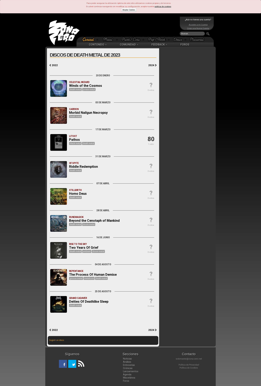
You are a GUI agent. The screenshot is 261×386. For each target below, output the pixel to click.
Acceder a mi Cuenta (198, 24)
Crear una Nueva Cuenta (198, 28)
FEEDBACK (159, 44)
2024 (152, 65)
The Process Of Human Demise (93, 274)
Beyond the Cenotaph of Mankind (94, 220)
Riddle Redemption (83, 166)
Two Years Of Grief (83, 247)
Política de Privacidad (189, 365)
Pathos (74, 139)
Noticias (127, 358)
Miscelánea (129, 377)
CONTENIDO (98, 44)
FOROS (184, 44)
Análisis (127, 362)
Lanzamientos (130, 371)
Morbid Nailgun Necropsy (88, 112)
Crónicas (127, 368)
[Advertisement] (129, 26)
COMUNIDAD (129, 44)
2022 (53, 65)
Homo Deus (78, 193)
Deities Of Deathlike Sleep (88, 301)
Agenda (127, 374)
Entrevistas (129, 365)
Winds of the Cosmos (85, 85)
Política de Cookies (189, 368)
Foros (126, 381)
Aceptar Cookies (129, 10)
